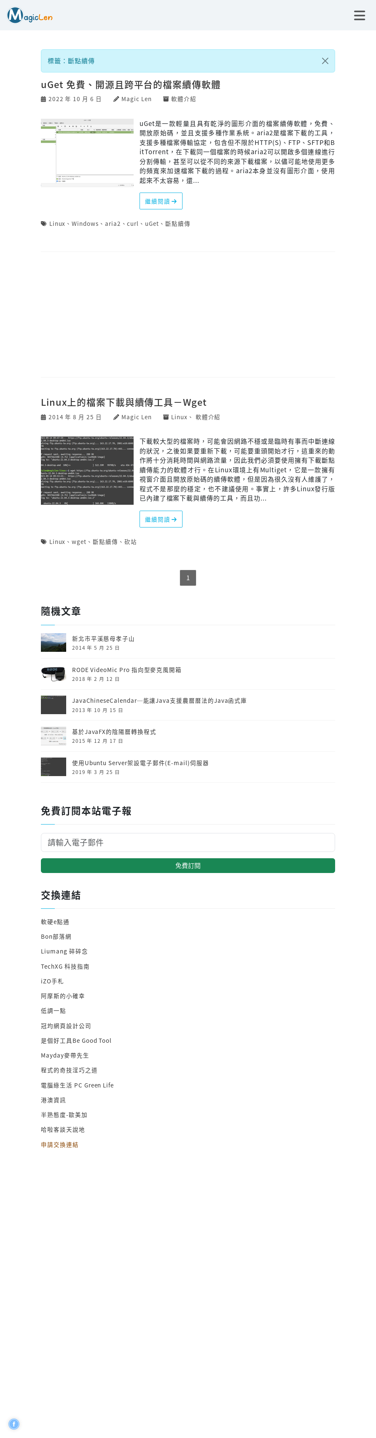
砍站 (130, 541)
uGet (152, 223)
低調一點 (53, 1010)
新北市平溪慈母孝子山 (103, 638)
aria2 (113, 223)
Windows (85, 223)
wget (79, 541)
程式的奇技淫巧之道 (69, 1070)
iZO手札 (52, 981)
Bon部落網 (56, 936)
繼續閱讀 (161, 201)
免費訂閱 (188, 865)
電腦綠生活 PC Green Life (77, 1085)
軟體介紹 (183, 98)
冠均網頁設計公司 (66, 1025)
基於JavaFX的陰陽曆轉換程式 (114, 731)
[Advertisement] (188, 315)
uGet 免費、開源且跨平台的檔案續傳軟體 (131, 84)
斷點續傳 (178, 223)
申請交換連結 (60, 1144)
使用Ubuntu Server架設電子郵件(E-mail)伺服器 (140, 762)
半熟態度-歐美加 (64, 1114)
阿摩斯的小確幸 (63, 995)
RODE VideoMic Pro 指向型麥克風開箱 (127, 669)
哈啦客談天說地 (63, 1129)
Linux (57, 223)
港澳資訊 (53, 1099)
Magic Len (136, 98)
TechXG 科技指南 (65, 966)
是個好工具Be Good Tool (76, 1040)
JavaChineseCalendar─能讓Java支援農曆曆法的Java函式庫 (159, 700)
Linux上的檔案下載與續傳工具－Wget (124, 401)
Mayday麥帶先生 (65, 1055)
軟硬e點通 (55, 921)
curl (133, 223)
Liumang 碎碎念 (64, 951)
